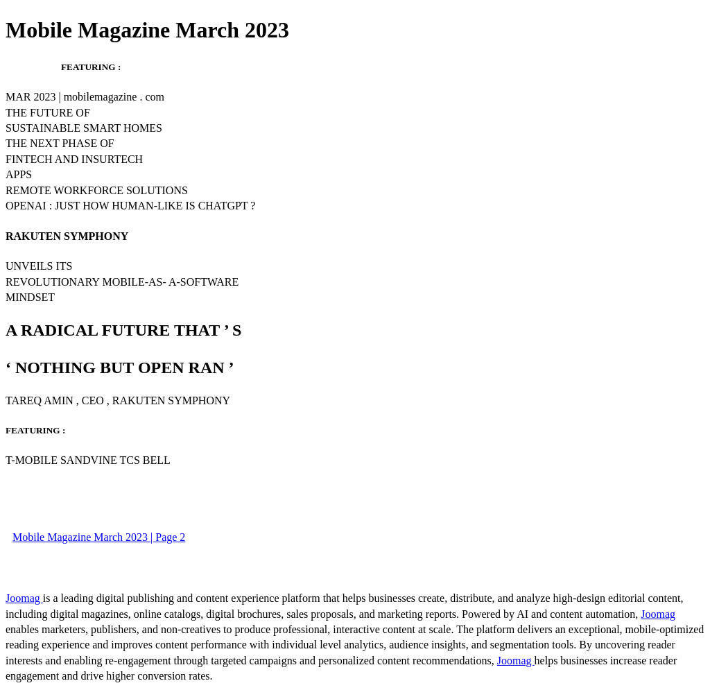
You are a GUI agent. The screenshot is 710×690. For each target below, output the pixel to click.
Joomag (24, 598)
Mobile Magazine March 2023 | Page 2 (98, 537)
